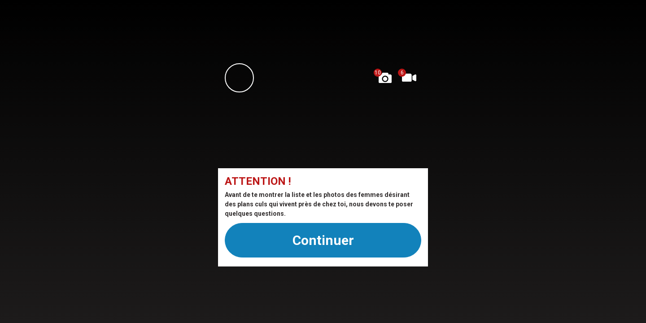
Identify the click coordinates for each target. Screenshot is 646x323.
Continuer (323, 240)
